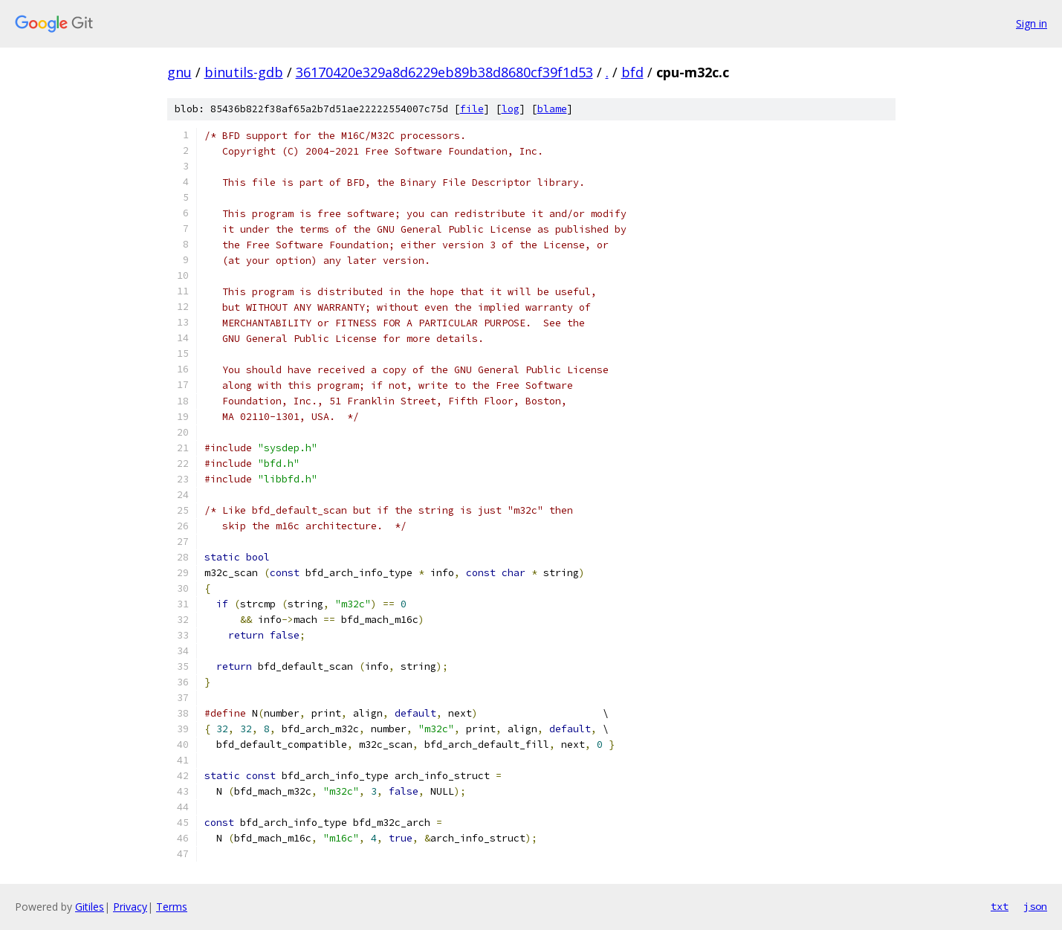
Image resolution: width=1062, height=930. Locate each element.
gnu (179, 72)
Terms (171, 907)
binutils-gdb (243, 72)
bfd (632, 72)
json (1035, 906)
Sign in (1031, 23)
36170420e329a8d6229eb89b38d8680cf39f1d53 (444, 72)
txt (999, 906)
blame (552, 109)
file (472, 109)
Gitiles (89, 907)
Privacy (130, 907)
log (510, 109)
